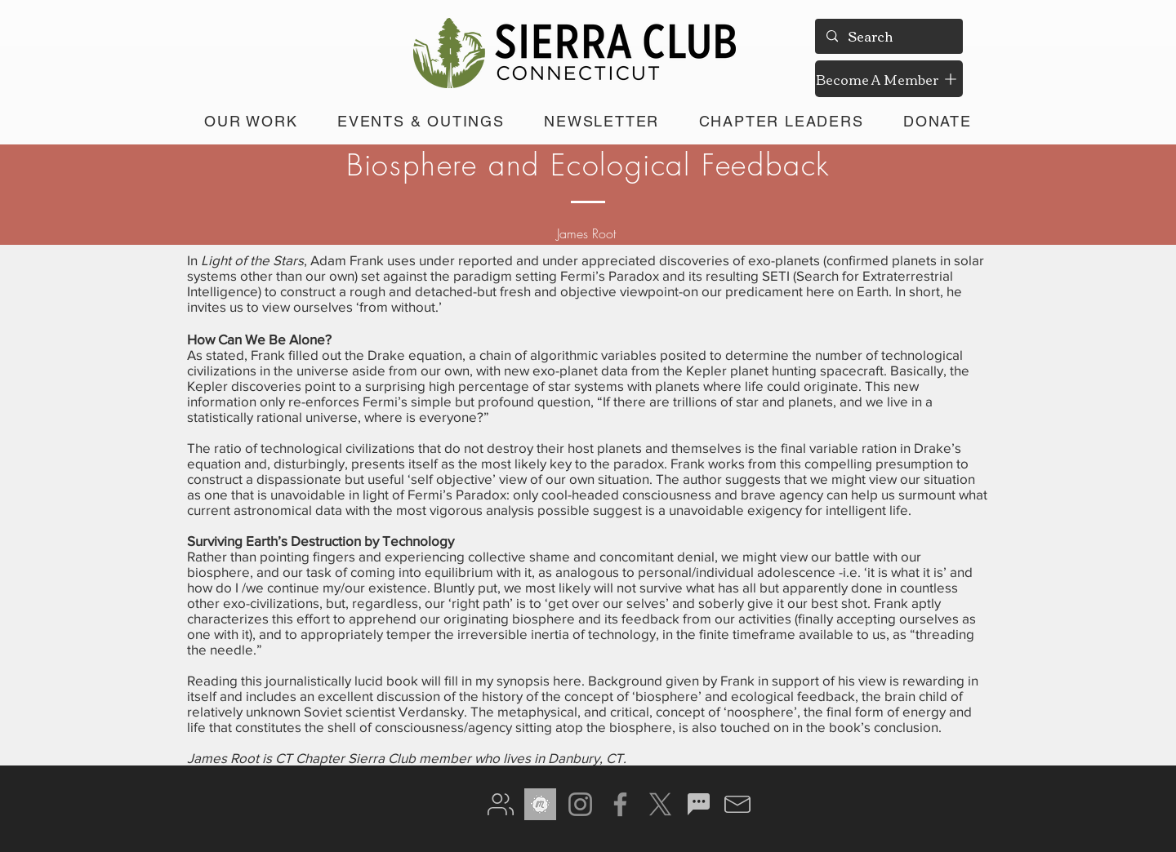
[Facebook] (620, 804)
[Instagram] (580, 804)
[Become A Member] (889, 78)
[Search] (888, 36)
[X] (660, 804)
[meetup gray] (540, 804)
